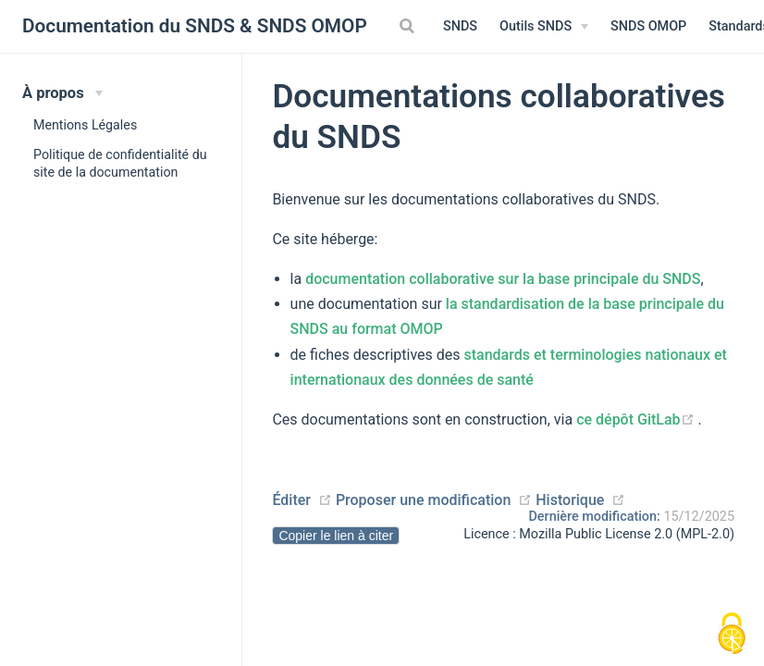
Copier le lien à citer (335, 535)
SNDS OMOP (648, 26)
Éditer (291, 500)
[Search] (408, 26)
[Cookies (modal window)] (731, 634)
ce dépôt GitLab (636, 419)
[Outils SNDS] (543, 27)
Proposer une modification (423, 500)
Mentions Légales (85, 124)
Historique (570, 500)
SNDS (460, 26)
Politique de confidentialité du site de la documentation (120, 163)
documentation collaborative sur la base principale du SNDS (502, 279)
